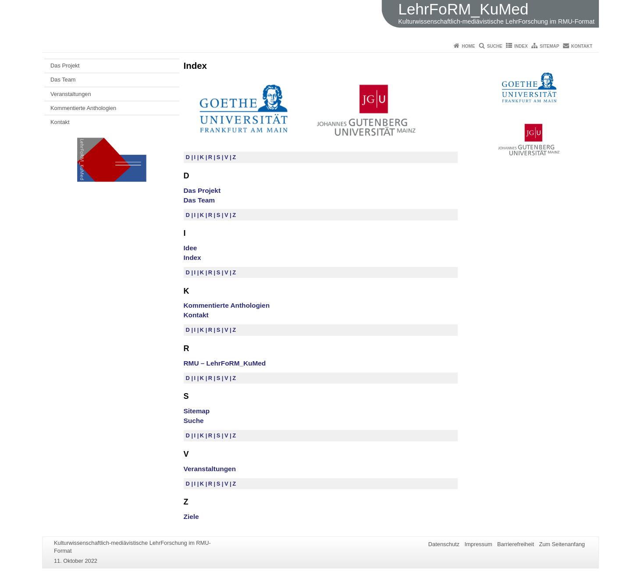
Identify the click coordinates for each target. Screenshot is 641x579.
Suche (494, 46)
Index (521, 46)
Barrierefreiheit (515, 544)
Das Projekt (64, 65)
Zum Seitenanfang (562, 544)
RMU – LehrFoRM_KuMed (225, 363)
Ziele (191, 516)
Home (468, 46)
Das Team (62, 79)
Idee (190, 248)
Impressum (478, 544)
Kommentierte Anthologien (83, 108)
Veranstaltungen (70, 94)
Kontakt (581, 46)
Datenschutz (443, 544)
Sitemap (549, 46)
